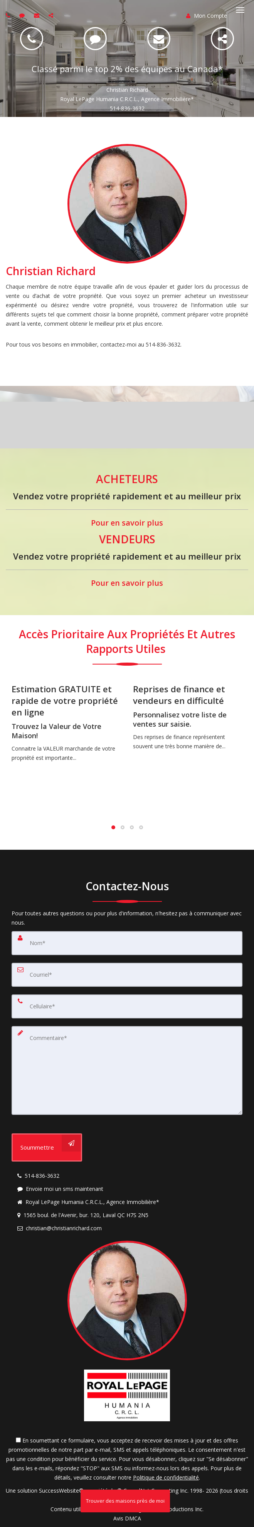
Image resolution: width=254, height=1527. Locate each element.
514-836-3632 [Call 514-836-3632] (127, 108)
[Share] (222, 38)
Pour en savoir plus (127, 522)
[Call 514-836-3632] (31, 38)
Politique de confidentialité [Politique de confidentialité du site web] (166, 1477)
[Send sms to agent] (23, 15)
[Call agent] (9, 15)
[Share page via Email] (52, 15)
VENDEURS (127, 539)
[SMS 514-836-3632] (95, 38)
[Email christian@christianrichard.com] (158, 38)
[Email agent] (37, 15)
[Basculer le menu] (240, 10)
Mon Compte (206, 15)
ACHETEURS (127, 479)
